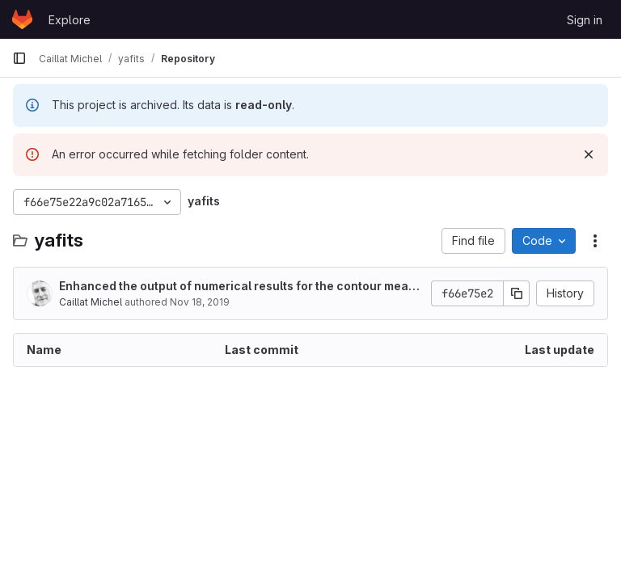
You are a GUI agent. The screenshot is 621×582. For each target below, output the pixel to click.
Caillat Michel (90, 302)
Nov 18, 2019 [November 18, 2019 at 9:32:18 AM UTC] (200, 302)
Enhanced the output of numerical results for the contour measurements (240, 286)
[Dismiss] (588, 154)
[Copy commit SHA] (517, 293)
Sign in (584, 20)
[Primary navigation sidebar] (19, 58)
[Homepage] (22, 19)
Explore (70, 20)
